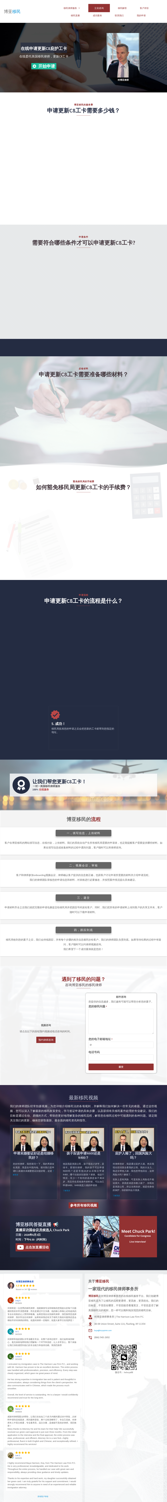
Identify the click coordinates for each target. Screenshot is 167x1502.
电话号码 (94, 1059)
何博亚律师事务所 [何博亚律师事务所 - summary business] (25, 1292)
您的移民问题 (98, 1013)
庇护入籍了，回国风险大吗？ (133, 1170)
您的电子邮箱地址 (101, 1046)
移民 (11, 6)
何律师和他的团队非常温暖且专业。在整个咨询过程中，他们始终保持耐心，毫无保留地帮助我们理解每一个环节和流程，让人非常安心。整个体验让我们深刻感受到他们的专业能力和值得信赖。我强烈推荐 (42, 1352)
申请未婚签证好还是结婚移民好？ (33, 1170)
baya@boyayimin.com (105, 1340)
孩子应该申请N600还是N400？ (83, 1170)
